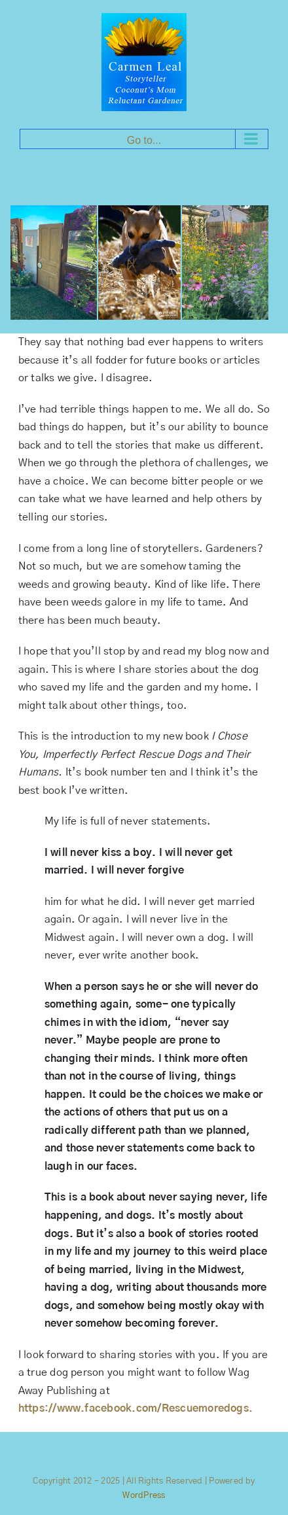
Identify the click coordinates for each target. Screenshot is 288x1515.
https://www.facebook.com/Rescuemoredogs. (135, 1408)
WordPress (143, 1495)
